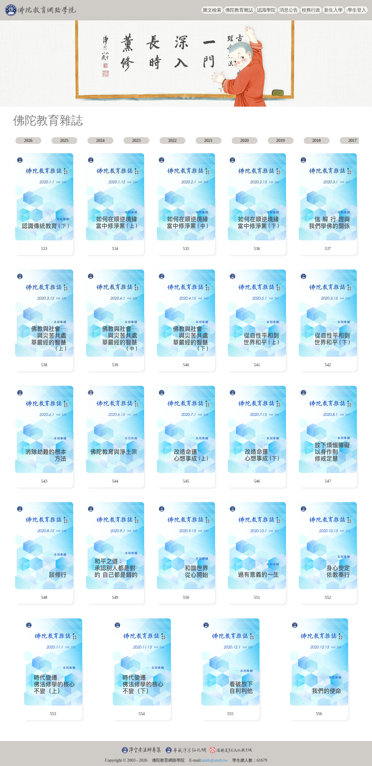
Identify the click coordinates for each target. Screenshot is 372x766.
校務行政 (311, 10)
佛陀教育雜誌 (239, 10)
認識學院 (266, 10)
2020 (244, 140)
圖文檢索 (212, 10)
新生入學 (333, 10)
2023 (136, 140)
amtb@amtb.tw (215, 760)
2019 (280, 140)
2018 (316, 140)
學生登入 (356, 10)
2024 (100, 140)
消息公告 (288, 10)
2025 (64, 140)
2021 (208, 140)
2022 (172, 140)
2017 (352, 140)
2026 (28, 140)
